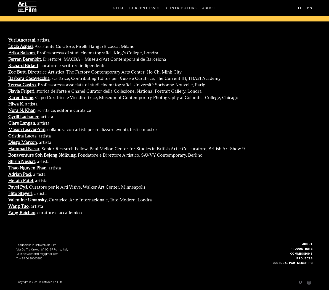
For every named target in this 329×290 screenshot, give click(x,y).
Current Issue (145, 8)
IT (300, 8)
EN (310, 8)
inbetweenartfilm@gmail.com (39, 254)
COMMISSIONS (301, 253)
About (209, 8)
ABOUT (307, 244)
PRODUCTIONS (301, 248)
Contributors (181, 8)
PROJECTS (304, 258)
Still (118, 8)
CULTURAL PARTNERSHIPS (293, 263)
